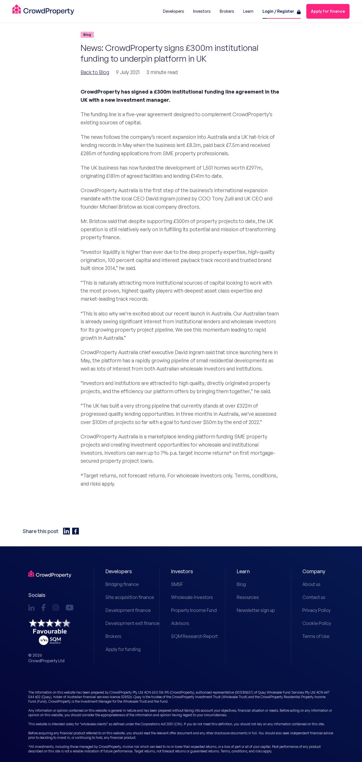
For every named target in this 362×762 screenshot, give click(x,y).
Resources (248, 597)
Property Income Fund (186, 610)
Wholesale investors (186, 597)
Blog (241, 584)
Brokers (113, 636)
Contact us (313, 597)
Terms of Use (315, 636)
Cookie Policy (316, 623)
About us (311, 584)
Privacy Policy (316, 610)
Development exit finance (121, 623)
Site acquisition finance (121, 597)
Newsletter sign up (252, 610)
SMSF (177, 584)
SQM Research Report (186, 636)
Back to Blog (95, 72)
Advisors (180, 623)
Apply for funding (121, 649)
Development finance (121, 610)
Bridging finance (121, 584)
